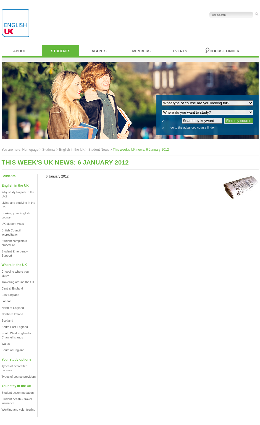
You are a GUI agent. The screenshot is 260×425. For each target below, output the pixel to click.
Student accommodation (18, 392)
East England (10, 294)
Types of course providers (19, 376)
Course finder (225, 51)
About (19, 51)
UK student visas (13, 223)
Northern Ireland (12, 314)
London (7, 301)
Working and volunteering (18, 409)
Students (60, 51)
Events (180, 51)
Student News (98, 150)
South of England (13, 350)
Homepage (30, 150)
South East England (15, 326)
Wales (6, 343)
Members (141, 51)
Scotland (7, 320)
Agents (99, 51)
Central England (12, 288)
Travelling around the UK (18, 282)
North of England (13, 307)
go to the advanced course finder (192, 127)
